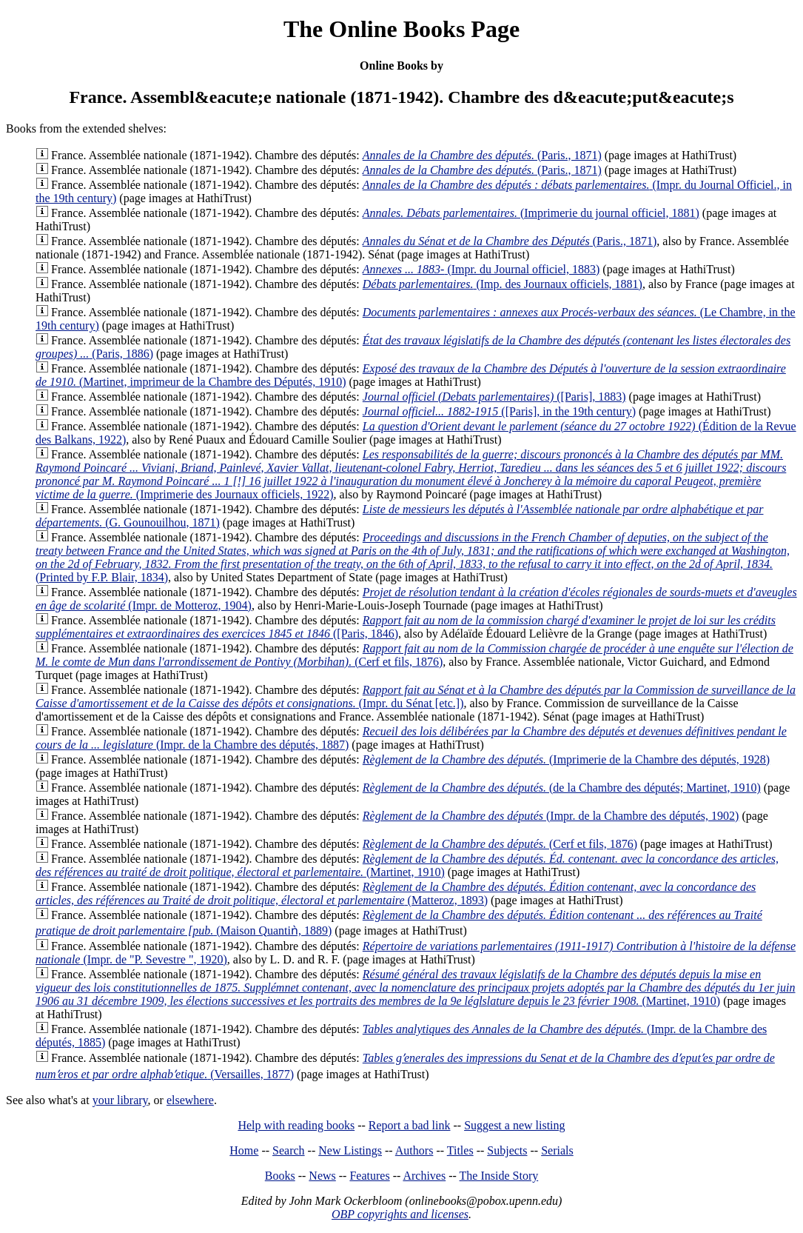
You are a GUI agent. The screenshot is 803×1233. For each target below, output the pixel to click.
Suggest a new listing (514, 1125)
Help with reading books (296, 1125)
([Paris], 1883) (494, 396)
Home (243, 1150)
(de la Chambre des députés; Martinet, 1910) (562, 787)
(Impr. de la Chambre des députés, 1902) (551, 815)
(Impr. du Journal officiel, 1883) (481, 269)
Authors (414, 1150)
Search (288, 1150)
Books (280, 1175)
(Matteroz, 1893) (396, 893)
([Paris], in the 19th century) (499, 411)
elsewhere (190, 1100)
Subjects (507, 1150)
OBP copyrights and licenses (400, 1214)
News (322, 1175)
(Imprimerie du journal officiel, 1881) (531, 213)
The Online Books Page (401, 29)
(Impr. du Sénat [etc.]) (416, 696)
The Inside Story (499, 1175)
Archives (424, 1175)
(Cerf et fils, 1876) (414, 655)
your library (120, 1100)
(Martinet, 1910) (407, 865)
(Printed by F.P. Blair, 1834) (413, 557)
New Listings (350, 1150)
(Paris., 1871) (482, 155)
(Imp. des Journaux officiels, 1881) (502, 284)
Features (369, 1175)
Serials (557, 1150)
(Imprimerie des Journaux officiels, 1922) (411, 474)
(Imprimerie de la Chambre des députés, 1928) (566, 759)
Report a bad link (410, 1125)
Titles (460, 1150)
